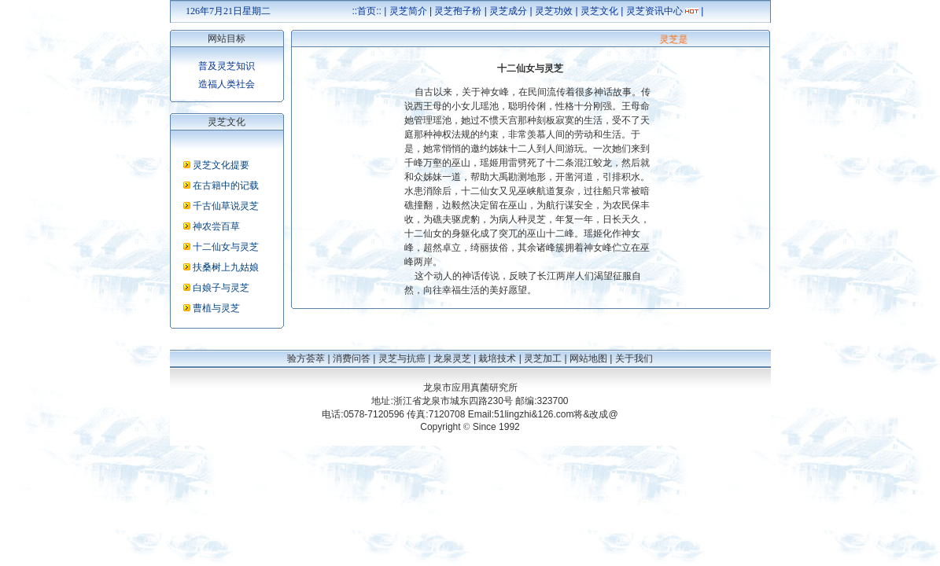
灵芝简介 (408, 11)
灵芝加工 (543, 358)
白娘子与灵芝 (221, 287)
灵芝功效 (554, 11)
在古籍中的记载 (226, 185)
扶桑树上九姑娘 (226, 267)
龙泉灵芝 (452, 358)
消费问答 (351, 358)
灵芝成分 (508, 11)
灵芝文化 (599, 11)
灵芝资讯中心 (654, 11)
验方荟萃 (306, 358)
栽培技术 (497, 358)
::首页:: (367, 11)
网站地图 (588, 358)
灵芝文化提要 (221, 165)
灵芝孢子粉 (457, 11)
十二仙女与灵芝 (226, 246)
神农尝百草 (216, 226)
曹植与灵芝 (216, 308)
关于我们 (634, 358)
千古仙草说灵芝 (226, 205)
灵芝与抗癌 (402, 358)
